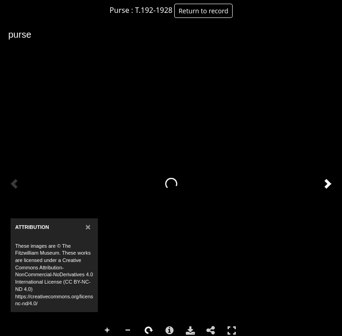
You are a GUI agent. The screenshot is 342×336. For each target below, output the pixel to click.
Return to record (203, 10)
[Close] (88, 227)
